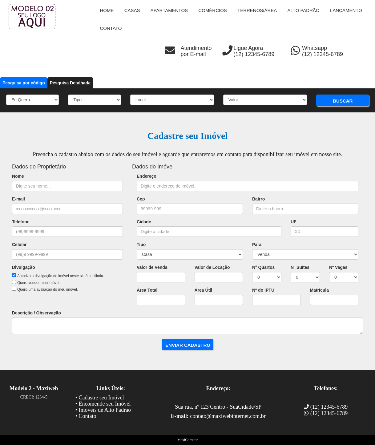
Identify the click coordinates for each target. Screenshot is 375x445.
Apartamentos (169, 10)
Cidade (144, 221)
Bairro (258, 198)
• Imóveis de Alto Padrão (103, 410)
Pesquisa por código (23, 82)
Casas (132, 10)
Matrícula (319, 290)
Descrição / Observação (36, 312)
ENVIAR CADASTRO (187, 345)
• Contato (85, 416)
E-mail (18, 198)
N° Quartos (263, 267)
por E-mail (193, 54)
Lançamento (346, 10)
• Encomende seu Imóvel (103, 404)
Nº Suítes (300, 267)
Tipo (141, 244)
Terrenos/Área (257, 10)
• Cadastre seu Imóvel (99, 397)
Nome (18, 176)
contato (111, 28)
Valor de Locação (212, 267)
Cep (141, 198)
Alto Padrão (304, 10)
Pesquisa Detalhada (70, 82)
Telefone (21, 221)
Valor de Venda (152, 267)
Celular (19, 244)
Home (107, 10)
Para (256, 244)
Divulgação (23, 267)
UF (293, 221)
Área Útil (203, 290)
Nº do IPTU (263, 290)
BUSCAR (343, 100)
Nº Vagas (338, 267)
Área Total (147, 290)
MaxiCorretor (187, 440)
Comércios (212, 10)
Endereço (146, 176)
